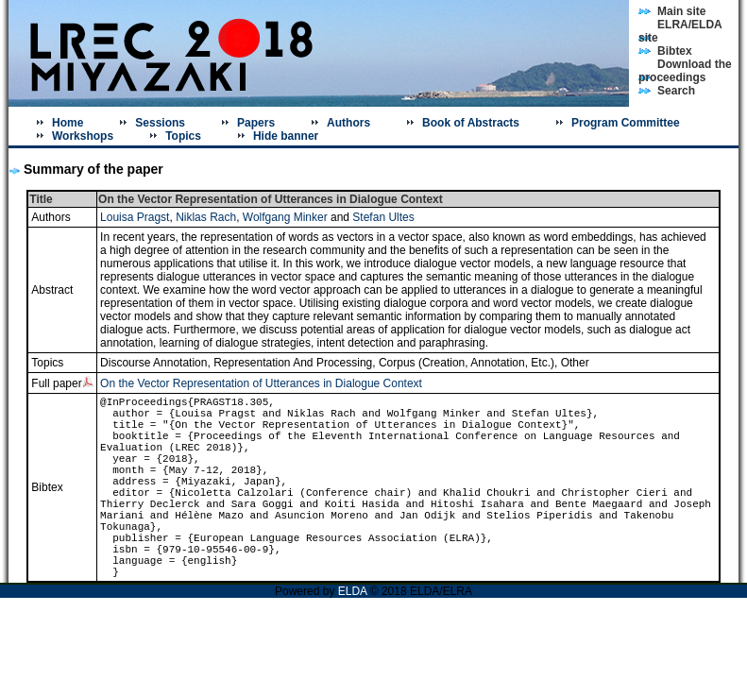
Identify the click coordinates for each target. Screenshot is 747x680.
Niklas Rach (206, 217)
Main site (681, 11)
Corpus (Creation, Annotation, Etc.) (466, 362)
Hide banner (285, 136)
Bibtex (674, 51)
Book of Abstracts (470, 122)
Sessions (160, 122)
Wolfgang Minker (285, 217)
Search (676, 90)
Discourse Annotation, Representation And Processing (236, 362)
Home (67, 122)
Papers (256, 122)
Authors (348, 122)
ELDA (354, 591)
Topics (183, 136)
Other (575, 362)
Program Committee (625, 122)
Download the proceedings (685, 71)
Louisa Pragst (134, 217)
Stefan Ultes (383, 217)
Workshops (82, 136)
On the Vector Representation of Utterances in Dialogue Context (261, 383)
